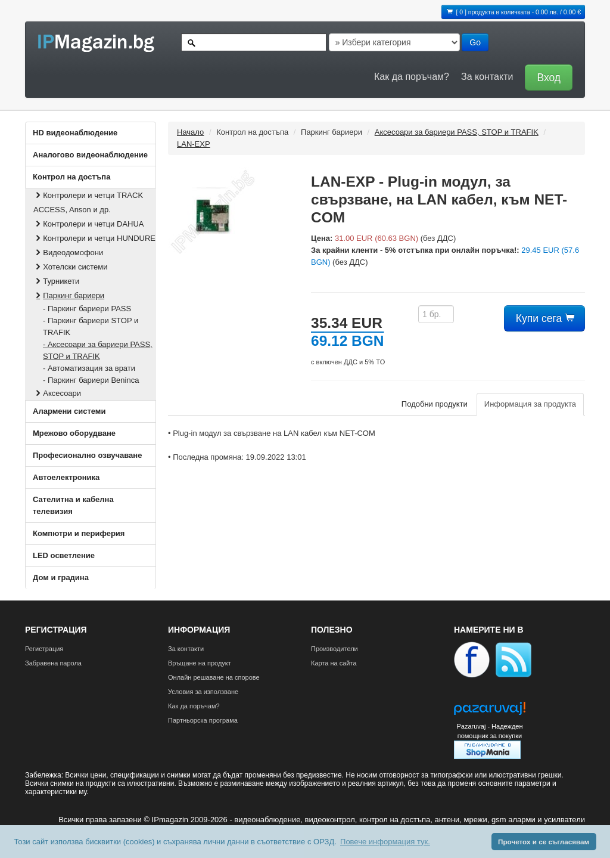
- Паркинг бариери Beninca (91, 380)
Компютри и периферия (79, 533)
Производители (334, 648)
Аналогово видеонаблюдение (90, 154)
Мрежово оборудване (74, 433)
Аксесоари (57, 393)
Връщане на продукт (199, 663)
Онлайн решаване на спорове (214, 677)
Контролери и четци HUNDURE (94, 238)
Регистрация (44, 648)
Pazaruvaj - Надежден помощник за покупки (489, 731)
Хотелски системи (70, 266)
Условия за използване (203, 691)
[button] (545, 76)
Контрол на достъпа (71, 176)
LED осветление (64, 555)
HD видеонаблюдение (75, 132)
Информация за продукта (530, 403)
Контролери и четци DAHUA (88, 223)
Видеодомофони (68, 252)
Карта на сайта (334, 663)
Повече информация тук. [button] (385, 841)
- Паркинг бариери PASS (87, 308)
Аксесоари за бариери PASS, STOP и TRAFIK (457, 132)
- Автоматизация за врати (89, 368)
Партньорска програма (203, 720)
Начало (190, 132)
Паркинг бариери (68, 295)
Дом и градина (61, 577)
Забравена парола (53, 663)
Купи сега (544, 318)
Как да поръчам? (411, 77)
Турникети (56, 281)
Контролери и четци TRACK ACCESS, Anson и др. (88, 202)
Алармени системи (69, 411)
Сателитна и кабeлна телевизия (73, 505)
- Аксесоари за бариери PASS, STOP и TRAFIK (97, 350)
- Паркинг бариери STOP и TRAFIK (90, 326)
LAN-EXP (193, 144)
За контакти (487, 77)
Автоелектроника (66, 477)
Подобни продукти (435, 403)
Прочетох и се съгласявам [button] (543, 841)
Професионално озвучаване (87, 455)
